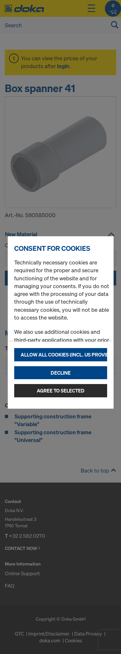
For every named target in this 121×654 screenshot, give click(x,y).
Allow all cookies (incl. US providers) (64, 354)
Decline (61, 372)
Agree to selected (61, 390)
